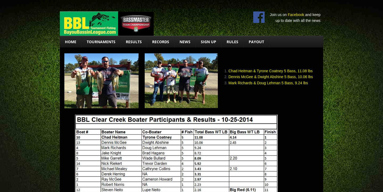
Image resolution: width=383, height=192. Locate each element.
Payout (256, 41)
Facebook (296, 15)
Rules (232, 41)
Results (134, 41)
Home (70, 41)
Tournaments (101, 41)
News (185, 41)
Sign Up (208, 41)
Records (160, 41)
